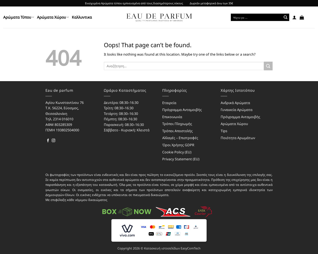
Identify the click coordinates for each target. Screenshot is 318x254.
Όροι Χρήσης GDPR (178, 145)
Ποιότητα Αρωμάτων (238, 137)
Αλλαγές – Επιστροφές (180, 137)
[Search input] (256, 17)
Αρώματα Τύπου (18, 17)
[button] (294, 17)
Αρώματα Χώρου (53, 17)
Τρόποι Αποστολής (177, 131)
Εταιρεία (169, 102)
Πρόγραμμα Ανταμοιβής (182, 109)
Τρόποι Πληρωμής (177, 123)
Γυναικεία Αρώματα (236, 109)
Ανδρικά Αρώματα (235, 102)
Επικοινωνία (172, 116)
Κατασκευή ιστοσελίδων (162, 248)
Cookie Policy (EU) (176, 152)
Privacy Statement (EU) (180, 159)
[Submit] (268, 66)
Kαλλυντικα (82, 17)
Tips (224, 131)
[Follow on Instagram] (53, 141)
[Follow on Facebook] (48, 141)
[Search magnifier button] (285, 17)
